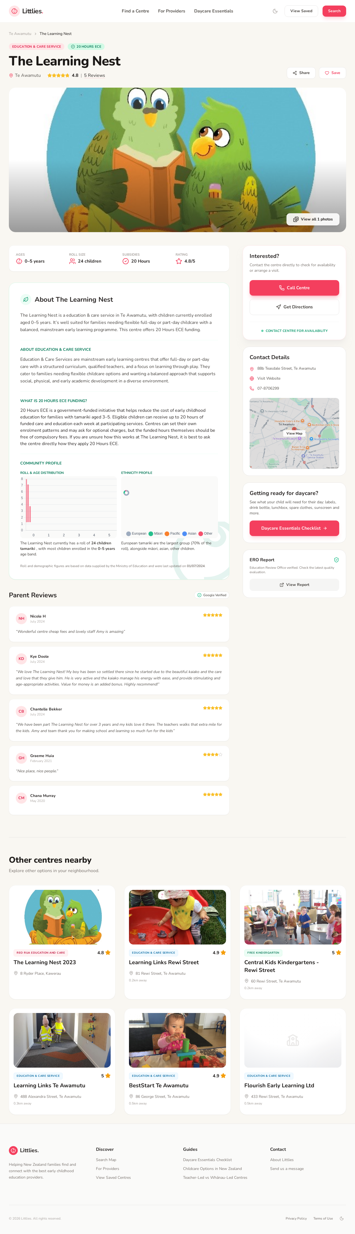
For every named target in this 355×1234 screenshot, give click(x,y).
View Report (294, 584)
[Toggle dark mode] (341, 1218)
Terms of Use (323, 1218)
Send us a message (287, 1168)
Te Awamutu (20, 33)
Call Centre (294, 288)
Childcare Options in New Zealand (212, 1168)
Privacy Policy (296, 1218)
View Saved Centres (113, 1177)
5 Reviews (94, 75)
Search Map (106, 1159)
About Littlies (282, 1159)
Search (334, 11)
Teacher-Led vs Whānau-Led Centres (215, 1177)
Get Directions (294, 307)
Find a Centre (135, 11)
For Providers (171, 11)
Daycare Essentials (213, 11)
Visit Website (268, 378)
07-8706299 (268, 388)
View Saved (301, 11)
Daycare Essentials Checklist (294, 528)
